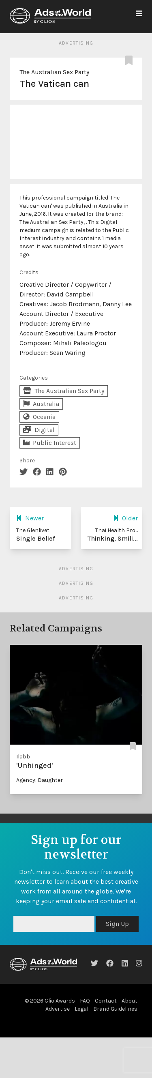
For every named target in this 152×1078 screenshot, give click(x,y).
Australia (41, 404)
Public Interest (49, 443)
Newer (30, 518)
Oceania (39, 417)
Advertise (57, 1008)
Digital (39, 430)
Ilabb (23, 756)
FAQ (85, 1000)
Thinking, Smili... (113, 538)
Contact (106, 1000)
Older (125, 518)
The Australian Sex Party (54, 72)
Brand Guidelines (115, 1008)
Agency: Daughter (39, 780)
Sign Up (117, 924)
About (129, 1000)
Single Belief (35, 538)
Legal (81, 1008)
